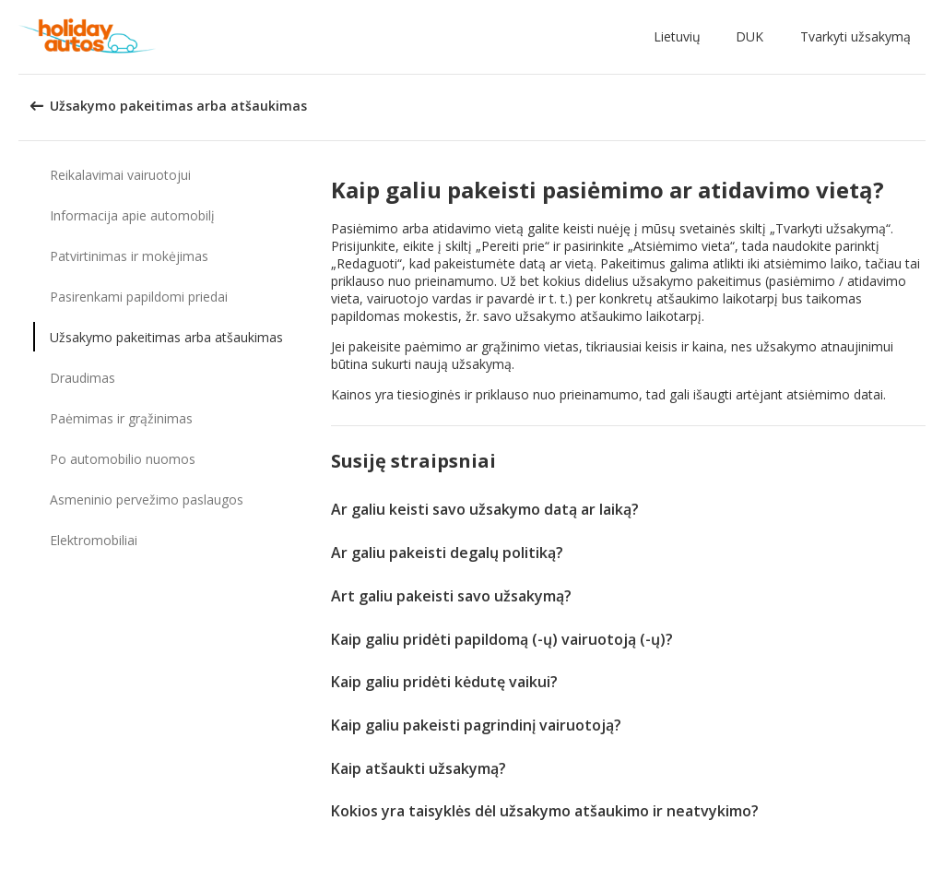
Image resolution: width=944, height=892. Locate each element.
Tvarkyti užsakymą (855, 36)
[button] (681, 36)
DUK (749, 36)
